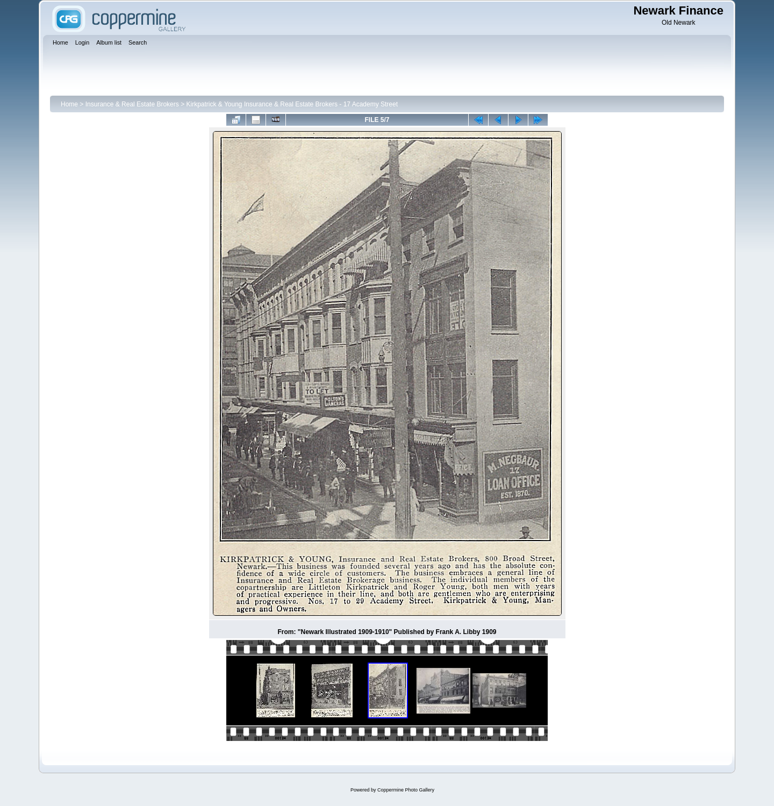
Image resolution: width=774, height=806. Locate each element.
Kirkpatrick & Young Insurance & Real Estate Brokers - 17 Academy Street (292, 104)
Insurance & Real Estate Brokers (132, 104)
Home (69, 104)
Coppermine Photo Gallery (405, 790)
